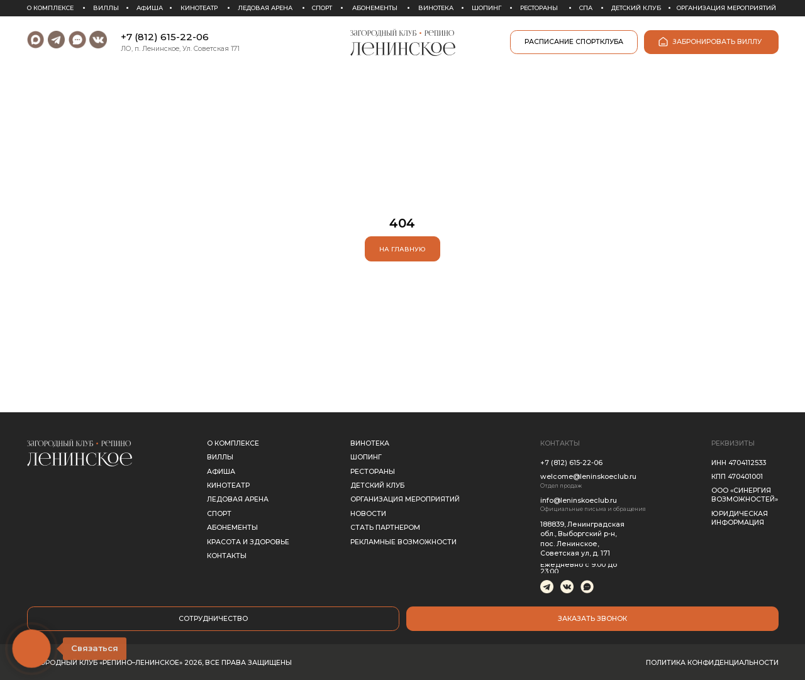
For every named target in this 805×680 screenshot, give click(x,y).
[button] (592, 618)
